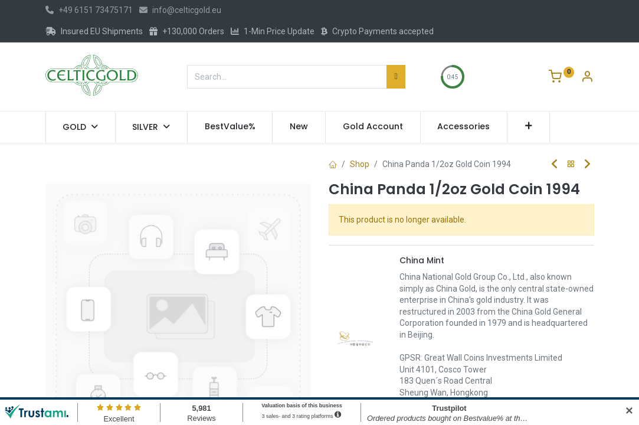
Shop (359, 164)
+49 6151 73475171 (89, 10)
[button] (528, 127)
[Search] (395, 77)
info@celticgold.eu (180, 10)
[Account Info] (587, 78)
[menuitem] (230, 127)
